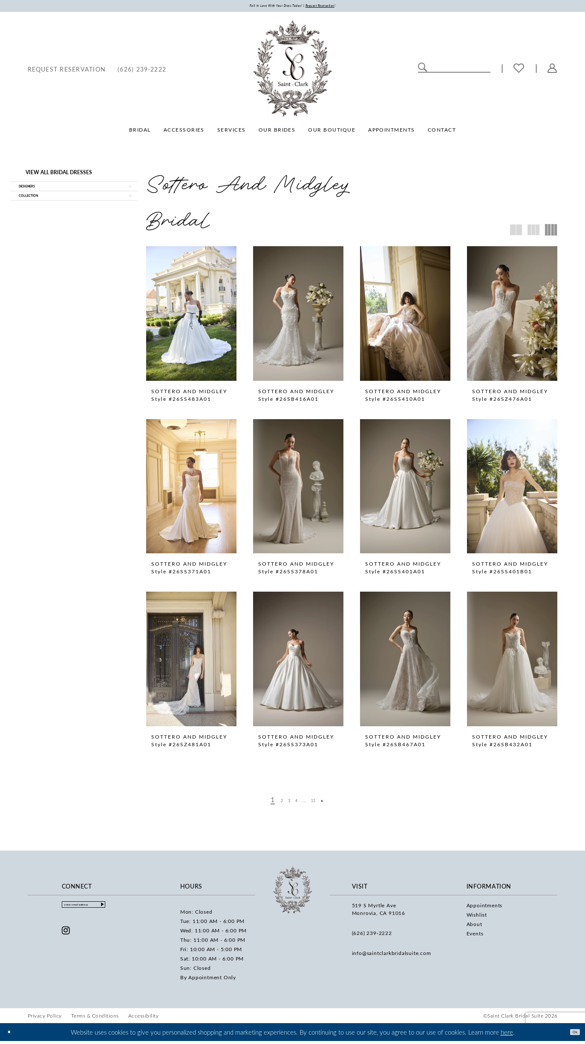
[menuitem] (67, 71)
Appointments (485, 907)
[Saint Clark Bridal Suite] (292, 71)
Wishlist (477, 917)
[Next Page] (336, 802)
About (474, 926)
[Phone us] (142, 71)
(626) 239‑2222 (372, 935)
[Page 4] (295, 802)
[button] (552, 71)
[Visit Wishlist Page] (519, 72)
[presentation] (191, 316)
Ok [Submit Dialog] (571, 1034)
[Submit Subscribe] (135, 909)
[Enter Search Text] (454, 70)
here (507, 1034)
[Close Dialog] (12, 1034)
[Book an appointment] (67, 71)
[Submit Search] (423, 70)
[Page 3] (283, 802)
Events (475, 935)
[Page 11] (322, 802)
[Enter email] (101, 909)
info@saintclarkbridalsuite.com (391, 955)
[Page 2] (272, 802)
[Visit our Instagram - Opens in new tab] (66, 937)
